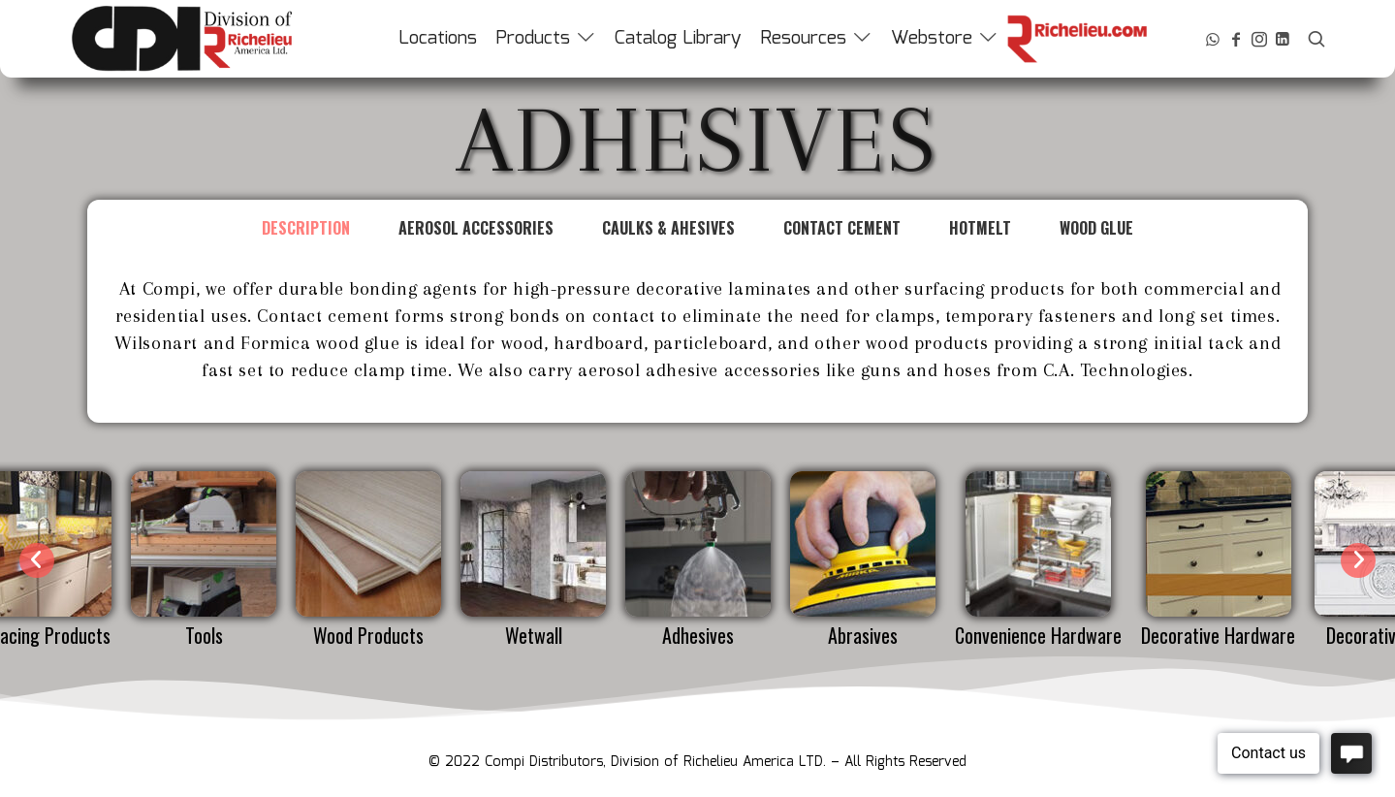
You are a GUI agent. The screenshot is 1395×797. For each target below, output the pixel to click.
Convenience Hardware (1038, 635)
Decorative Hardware (1218, 635)
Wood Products (368, 635)
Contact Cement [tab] (842, 227)
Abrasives (863, 635)
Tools (204, 635)
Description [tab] (306, 227)
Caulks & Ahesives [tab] (668, 227)
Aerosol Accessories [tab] (476, 227)
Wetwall (533, 635)
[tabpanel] (697, 339)
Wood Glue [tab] (1096, 227)
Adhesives (698, 635)
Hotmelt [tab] (980, 227)
